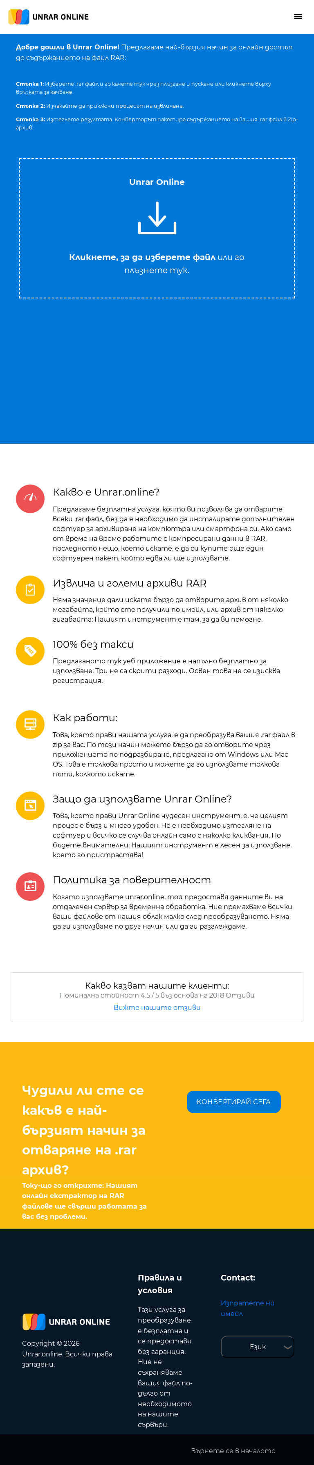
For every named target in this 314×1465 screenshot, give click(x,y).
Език (258, 1347)
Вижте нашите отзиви (157, 1007)
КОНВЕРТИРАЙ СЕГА (234, 1102)
